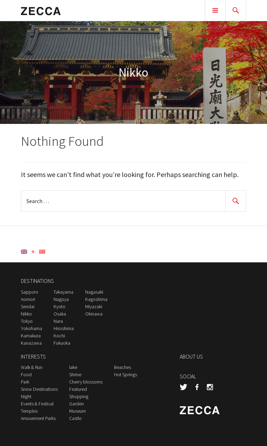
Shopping (78, 396)
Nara (58, 321)
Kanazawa (31, 343)
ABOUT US (191, 356)
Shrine (75, 374)
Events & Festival (37, 404)
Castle (75, 418)
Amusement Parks (38, 418)
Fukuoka (62, 343)
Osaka (60, 314)
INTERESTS (33, 356)
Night (26, 396)
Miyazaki (93, 306)
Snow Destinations (39, 389)
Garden (76, 404)
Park (25, 382)
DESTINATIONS (37, 280)
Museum (77, 411)
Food (26, 374)
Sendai (27, 306)
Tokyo (27, 321)
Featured (78, 389)
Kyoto (59, 306)
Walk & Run (31, 367)
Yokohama (31, 328)
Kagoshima (96, 299)
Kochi (59, 336)
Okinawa (94, 314)
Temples (29, 411)
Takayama (63, 292)
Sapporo (29, 292)
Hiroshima (64, 328)
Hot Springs (125, 374)
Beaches (122, 367)
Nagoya (61, 299)
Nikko (26, 314)
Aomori (28, 299)
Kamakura (31, 336)
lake (73, 367)
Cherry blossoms (86, 382)
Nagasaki (94, 292)
